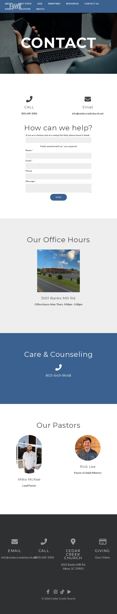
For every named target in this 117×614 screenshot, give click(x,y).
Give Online (102, 557)
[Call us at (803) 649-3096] (43, 541)
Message (31, 181)
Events (9, 9)
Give (39, 3)
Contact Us (91, 3)
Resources (72, 3)
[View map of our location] (73, 541)
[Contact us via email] (14, 541)
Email (29, 160)
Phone (29, 171)
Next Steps (24, 3)
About (9, 3)
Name (29, 150)
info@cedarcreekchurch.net (19, 557)
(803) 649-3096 (44, 557)
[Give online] (102, 541)
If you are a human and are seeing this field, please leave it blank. (58, 138)
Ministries (54, 3)
